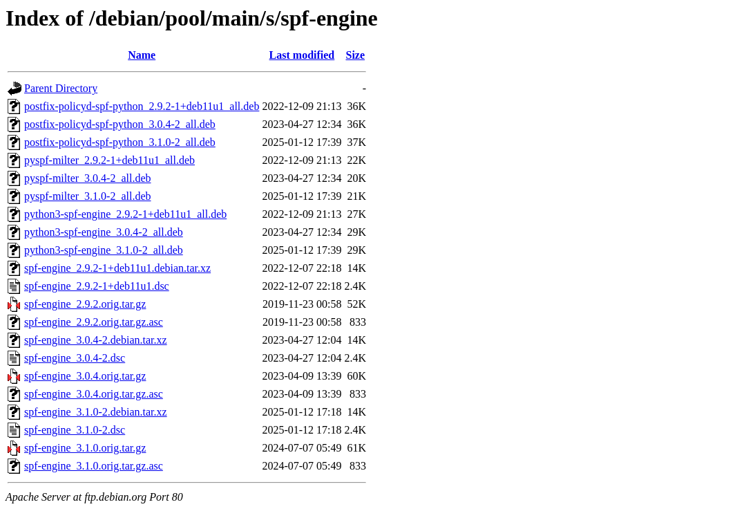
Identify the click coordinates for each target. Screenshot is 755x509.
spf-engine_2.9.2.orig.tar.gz (85, 304)
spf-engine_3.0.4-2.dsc (74, 358)
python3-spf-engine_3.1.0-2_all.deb (103, 250)
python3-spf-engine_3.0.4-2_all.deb (103, 232)
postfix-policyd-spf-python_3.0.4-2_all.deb (120, 124)
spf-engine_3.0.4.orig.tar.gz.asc (93, 394)
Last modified (302, 55)
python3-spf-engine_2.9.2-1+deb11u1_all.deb (125, 214)
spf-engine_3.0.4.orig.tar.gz (85, 376)
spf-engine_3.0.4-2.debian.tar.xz (95, 340)
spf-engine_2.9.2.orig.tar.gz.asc (93, 322)
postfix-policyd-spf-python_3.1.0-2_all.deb (120, 142)
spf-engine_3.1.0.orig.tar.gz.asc (93, 466)
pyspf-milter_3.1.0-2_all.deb (87, 196)
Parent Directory (60, 88)
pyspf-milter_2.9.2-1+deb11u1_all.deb (109, 160)
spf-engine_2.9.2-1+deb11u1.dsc (96, 286)
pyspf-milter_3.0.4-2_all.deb (87, 178)
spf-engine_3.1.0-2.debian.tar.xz (95, 412)
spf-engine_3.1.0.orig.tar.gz (85, 448)
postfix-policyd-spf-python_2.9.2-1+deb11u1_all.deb (141, 106)
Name (141, 55)
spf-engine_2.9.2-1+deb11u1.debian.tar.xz (117, 268)
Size (355, 55)
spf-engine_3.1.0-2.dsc (74, 430)
